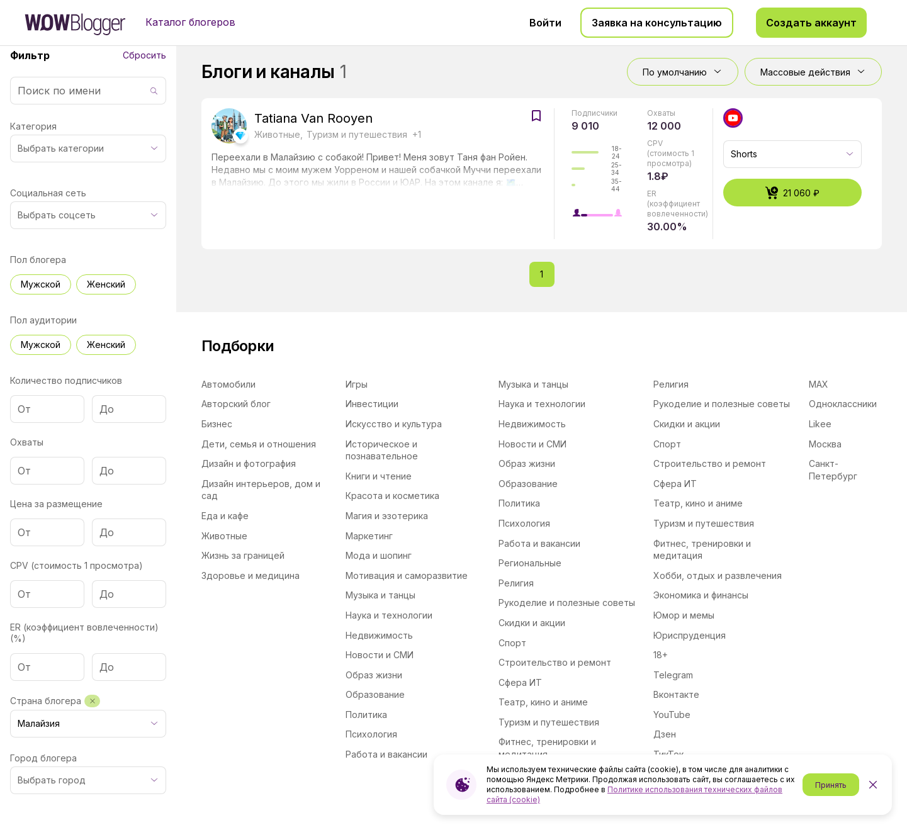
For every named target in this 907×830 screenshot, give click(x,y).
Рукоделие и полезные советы (567, 602)
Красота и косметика (392, 495)
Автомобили (228, 384)
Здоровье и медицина (250, 575)
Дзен (664, 734)
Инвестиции (372, 403)
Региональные (530, 563)
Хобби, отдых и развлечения (717, 575)
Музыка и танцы (380, 595)
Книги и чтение (379, 476)
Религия (516, 583)
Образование (375, 694)
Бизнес (216, 423)
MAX (818, 384)
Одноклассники (843, 403)
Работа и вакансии (386, 754)
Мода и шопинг (379, 555)
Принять (831, 785)
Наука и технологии (389, 615)
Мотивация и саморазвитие (407, 575)
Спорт (512, 642)
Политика (366, 714)
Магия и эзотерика (387, 515)
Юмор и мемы (683, 615)
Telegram (673, 675)
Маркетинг (369, 535)
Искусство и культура (394, 423)
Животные (224, 535)
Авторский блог (236, 403)
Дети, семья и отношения (258, 444)
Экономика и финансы (700, 595)
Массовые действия (813, 72)
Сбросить (144, 55)
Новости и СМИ (380, 654)
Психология (371, 734)
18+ (660, 654)
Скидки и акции (532, 622)
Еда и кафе (225, 515)
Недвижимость (379, 635)
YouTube (671, 714)
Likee (820, 423)
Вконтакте (676, 694)
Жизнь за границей (242, 555)
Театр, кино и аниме (543, 702)
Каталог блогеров (190, 22)
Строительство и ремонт (555, 662)
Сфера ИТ (520, 682)
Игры (357, 384)
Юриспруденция (689, 635)
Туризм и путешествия (549, 722)
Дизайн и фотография (248, 463)
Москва (825, 444)
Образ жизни (374, 675)
